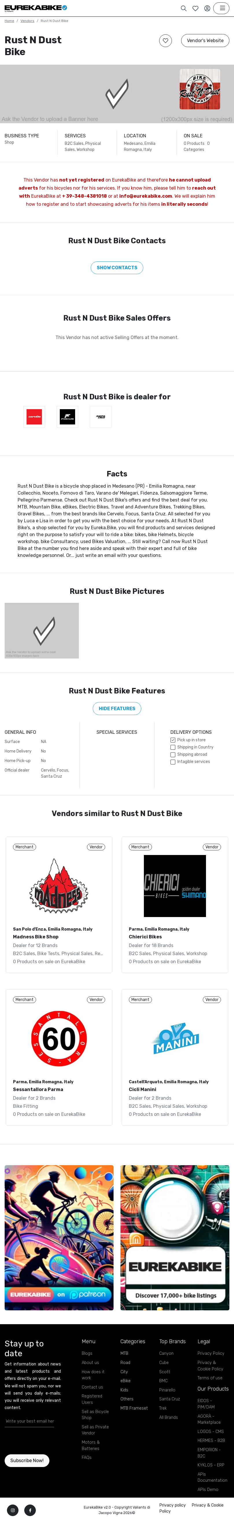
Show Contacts (117, 267)
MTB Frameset (134, 1408)
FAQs (87, 1457)
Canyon (166, 1353)
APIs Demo (208, 1489)
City (124, 1371)
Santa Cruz (169, 1399)
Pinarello (167, 1390)
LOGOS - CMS (211, 1431)
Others (126, 1399)
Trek (163, 1408)
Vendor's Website (205, 40)
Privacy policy (172, 1505)
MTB (124, 1353)
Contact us (92, 1387)
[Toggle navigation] (221, 8)
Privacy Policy (211, 1353)
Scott (164, 1371)
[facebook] (30, 1510)
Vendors (27, 21)
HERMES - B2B (211, 1440)
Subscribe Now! (27, 1460)
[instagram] (12, 1510)
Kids (124, 1390)
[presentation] (38, 1440)
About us (90, 1362)
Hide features (117, 708)
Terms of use (210, 1378)
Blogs (87, 1353)
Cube (164, 1362)
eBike (125, 1380)
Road (125, 1362)
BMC (163, 1380)
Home (9, 21)
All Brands (168, 1417)
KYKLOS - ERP (211, 1465)
